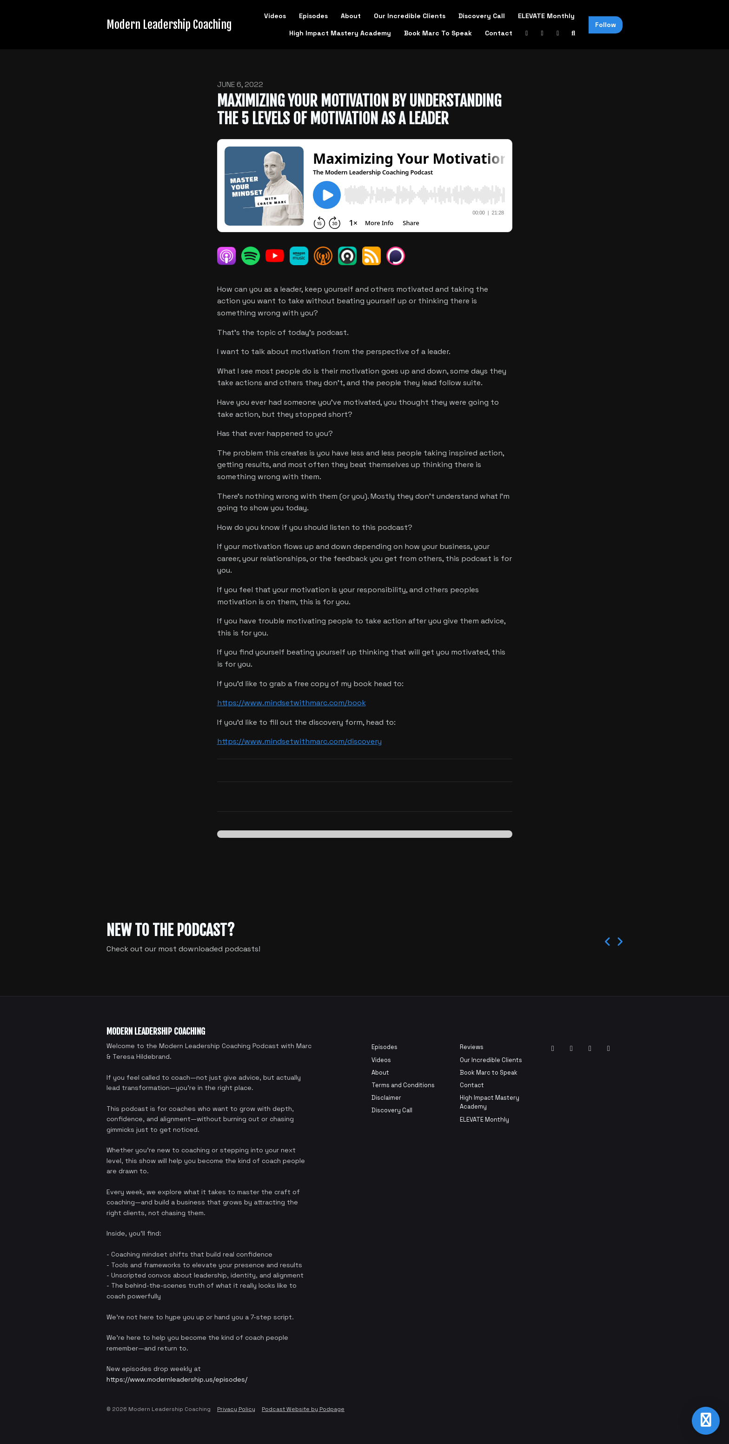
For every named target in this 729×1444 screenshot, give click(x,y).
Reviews (472, 1047)
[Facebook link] (542, 33)
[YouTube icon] (552, 1048)
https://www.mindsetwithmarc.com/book (291, 703)
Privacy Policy (236, 1409)
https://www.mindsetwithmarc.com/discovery (299, 741)
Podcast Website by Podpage (303, 1409)
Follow (605, 24)
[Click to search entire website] (574, 33)
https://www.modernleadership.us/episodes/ (176, 1379)
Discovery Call (481, 16)
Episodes (313, 16)
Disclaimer (386, 1098)
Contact (498, 33)
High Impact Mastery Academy (340, 33)
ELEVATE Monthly (546, 16)
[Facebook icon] (571, 1048)
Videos (275, 16)
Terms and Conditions (403, 1085)
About (351, 16)
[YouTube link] (527, 33)
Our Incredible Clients (409, 16)
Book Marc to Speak (438, 33)
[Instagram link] (558, 33)
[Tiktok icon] (608, 1048)
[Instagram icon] (590, 1048)
